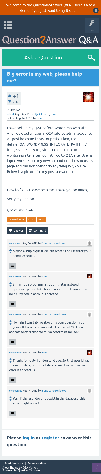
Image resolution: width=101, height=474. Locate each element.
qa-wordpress (16, 219)
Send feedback (14, 463)
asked (10, 114)
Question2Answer (29, 470)
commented (15, 243)
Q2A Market (30, 467)
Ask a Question (43, 57)
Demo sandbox (37, 463)
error (31, 219)
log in (29, 438)
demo (24, 10)
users (41, 219)
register (50, 438)
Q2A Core (41, 114)
